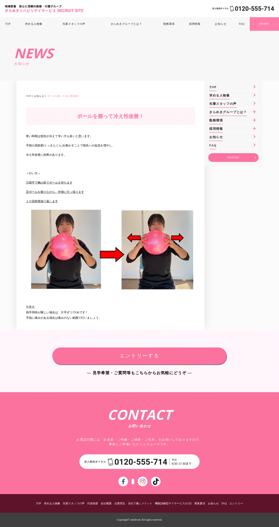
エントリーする (139, 355)
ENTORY (233, 157)
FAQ (242, 23)
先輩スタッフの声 (74, 23)
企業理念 (119, 503)
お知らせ (220, 23)
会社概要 (106, 503)
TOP (8, 23)
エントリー (236, 503)
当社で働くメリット (140, 503)
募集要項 (199, 503)
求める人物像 (33, 23)
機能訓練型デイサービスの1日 (173, 503)
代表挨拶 (92, 503)
